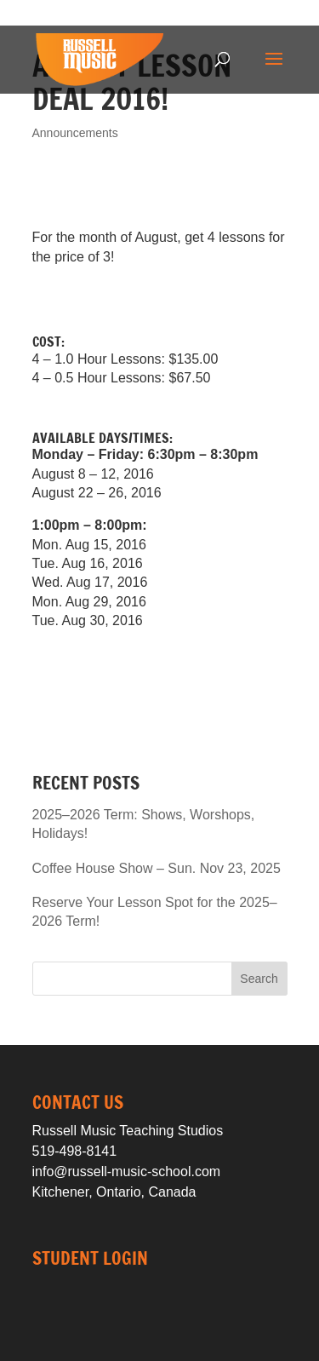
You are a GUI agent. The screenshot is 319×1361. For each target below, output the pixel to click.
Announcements (75, 133)
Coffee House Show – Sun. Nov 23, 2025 (156, 868)
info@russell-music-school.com (126, 1171)
